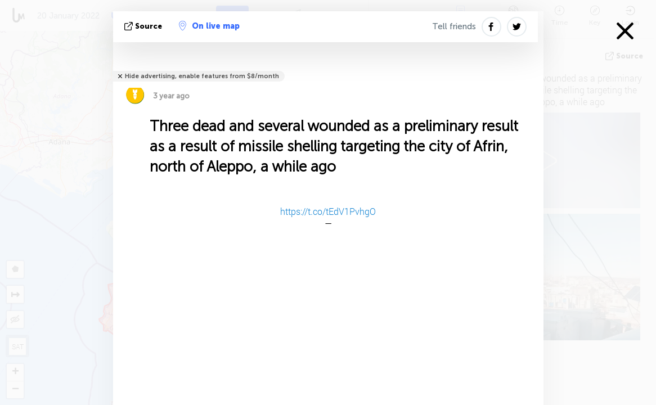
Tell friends (454, 26)
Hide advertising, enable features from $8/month (202, 76)
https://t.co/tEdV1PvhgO (328, 211)
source (144, 26)
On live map (209, 26)
